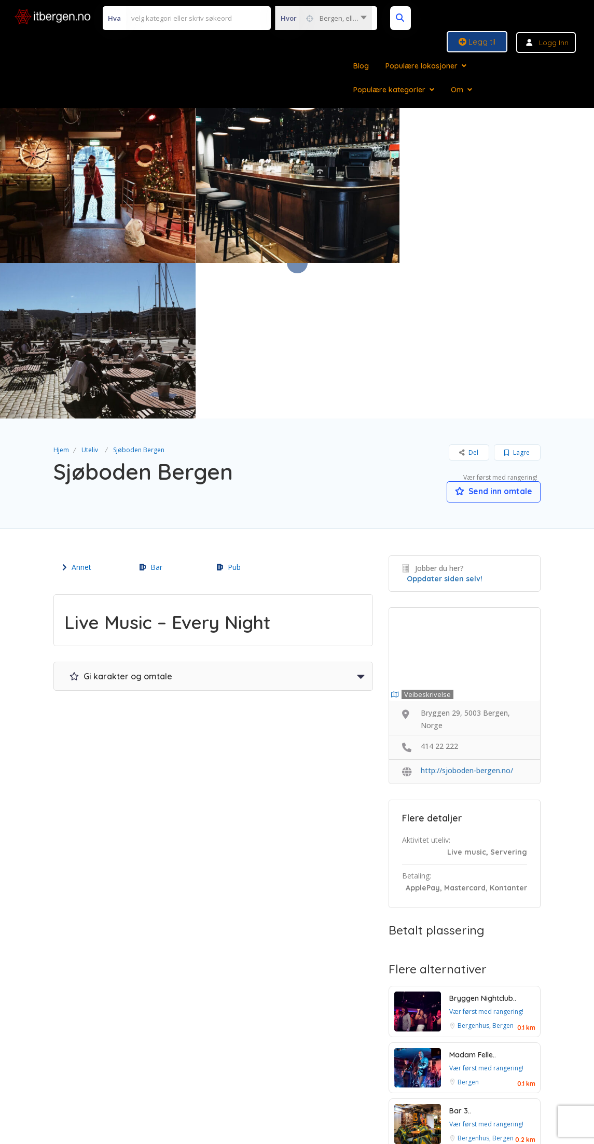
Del (468, 296)
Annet (76, 412)
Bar (151, 412)
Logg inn (554, 42)
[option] (297, 185)
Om (457, 89)
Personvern (336, 1059)
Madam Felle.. (472, 899)
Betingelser (279, 1059)
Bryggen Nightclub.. (482, 843)
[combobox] (323, 18)
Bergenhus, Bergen (486, 870)
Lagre (517, 296)
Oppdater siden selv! (444, 423)
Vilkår (233, 1059)
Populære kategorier (389, 89)
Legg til (477, 42)
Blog (361, 66)
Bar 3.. (460, 955)
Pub (229, 412)
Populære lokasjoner (421, 66)
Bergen (468, 927)
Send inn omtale (491, 336)
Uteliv (89, 294)
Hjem (61, 294)
